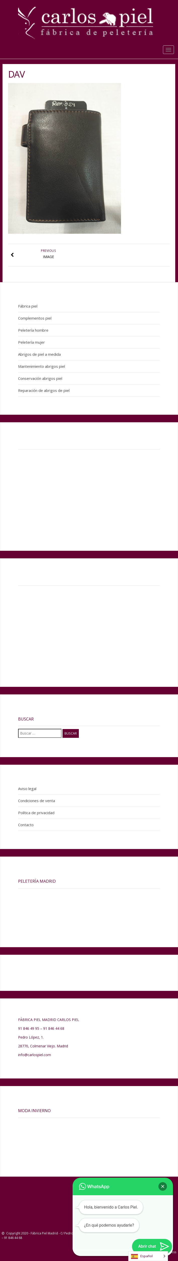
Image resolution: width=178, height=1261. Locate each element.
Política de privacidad (36, 812)
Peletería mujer (31, 342)
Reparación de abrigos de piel (44, 390)
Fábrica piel (27, 306)
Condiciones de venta (36, 800)
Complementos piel (34, 318)
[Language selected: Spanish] (148, 1256)
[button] (162, 1186)
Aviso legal (27, 788)
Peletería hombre (33, 330)
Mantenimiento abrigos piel (41, 366)
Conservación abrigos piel (40, 378)
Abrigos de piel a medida (39, 354)
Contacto (26, 824)
